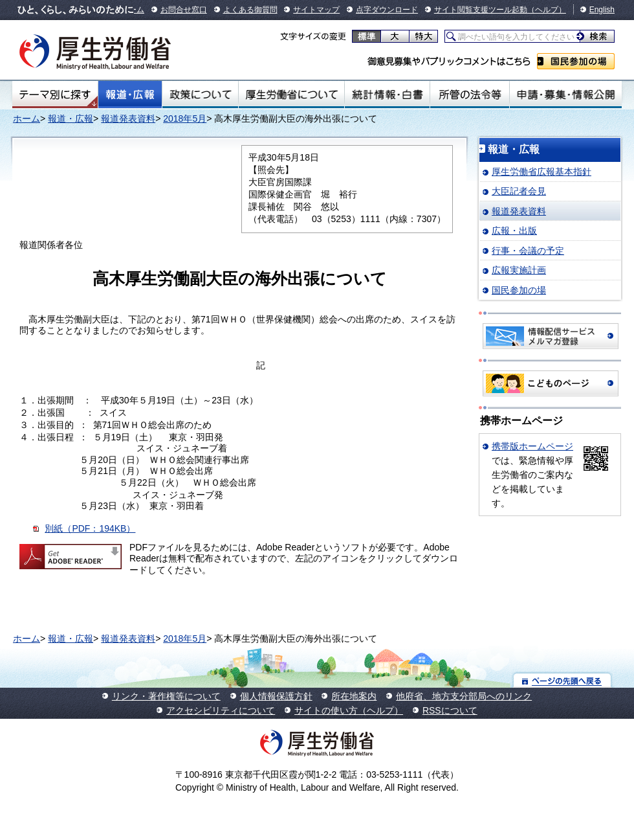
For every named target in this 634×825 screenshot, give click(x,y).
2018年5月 (184, 118)
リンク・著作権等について (166, 696)
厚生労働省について (292, 94)
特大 (423, 36)
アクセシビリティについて (220, 710)
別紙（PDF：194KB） (90, 528)
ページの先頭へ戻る (562, 680)
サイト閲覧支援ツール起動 (480, 9)
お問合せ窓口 (183, 9)
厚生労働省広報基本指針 (541, 171)
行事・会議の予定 (528, 250)
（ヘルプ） (546, 9)
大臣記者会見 (519, 191)
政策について (200, 94)
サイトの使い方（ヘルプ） (348, 710)
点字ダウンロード (387, 9)
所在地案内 (354, 696)
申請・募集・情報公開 (566, 94)
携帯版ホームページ (532, 446)
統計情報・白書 (387, 94)
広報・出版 (514, 230)
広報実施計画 (519, 270)
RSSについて (449, 710)
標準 (366, 36)
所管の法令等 (469, 94)
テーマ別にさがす (55, 94)
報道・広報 (130, 94)
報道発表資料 (128, 118)
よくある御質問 (250, 9)
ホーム (26, 118)
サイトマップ (316, 9)
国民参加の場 (576, 61)
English (602, 9)
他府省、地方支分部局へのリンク (464, 696)
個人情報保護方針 (276, 696)
